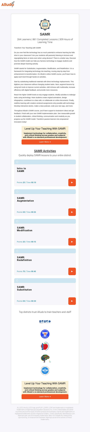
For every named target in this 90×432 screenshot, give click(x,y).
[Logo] (8, 4)
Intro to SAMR (21, 170)
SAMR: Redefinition (24, 258)
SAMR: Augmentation (25, 199)
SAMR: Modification (24, 229)
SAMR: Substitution (24, 288)
